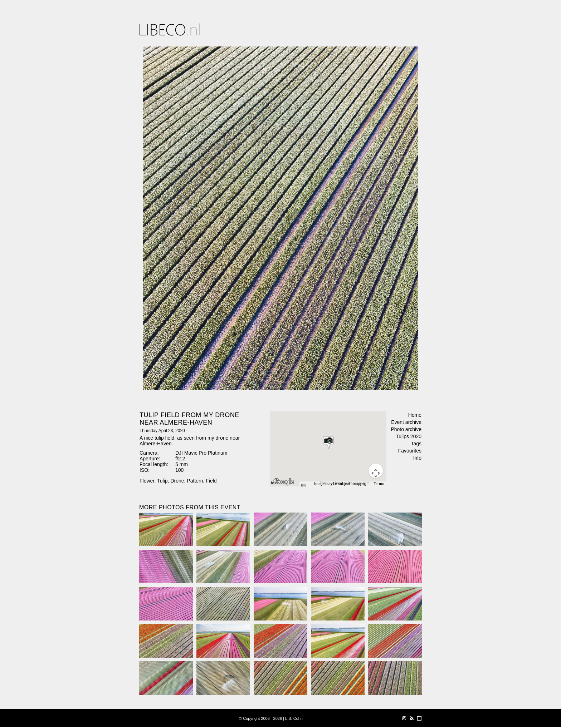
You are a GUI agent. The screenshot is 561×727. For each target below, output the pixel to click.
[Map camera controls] (376, 471)
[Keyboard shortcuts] (305, 486)
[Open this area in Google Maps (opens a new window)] (284, 481)
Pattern (195, 481)
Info (417, 458)
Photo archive (406, 429)
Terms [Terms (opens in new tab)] (379, 484)
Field (211, 481)
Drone (177, 481)
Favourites (409, 451)
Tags (416, 443)
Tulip (162, 481)
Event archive (406, 422)
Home (414, 415)
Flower (147, 481)
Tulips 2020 (408, 436)
